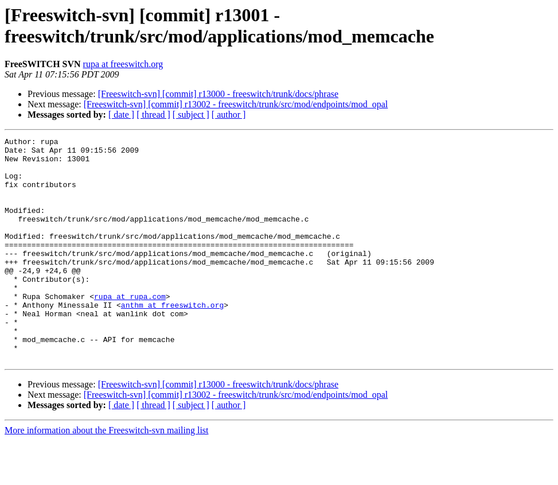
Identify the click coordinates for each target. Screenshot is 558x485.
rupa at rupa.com (130, 329)
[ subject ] (191, 114)
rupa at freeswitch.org (123, 64)
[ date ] (121, 114)
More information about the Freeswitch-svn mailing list (107, 475)
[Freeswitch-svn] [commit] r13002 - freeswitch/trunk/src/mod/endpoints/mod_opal (236, 104)
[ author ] (229, 114)
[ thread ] (153, 114)
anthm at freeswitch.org (172, 339)
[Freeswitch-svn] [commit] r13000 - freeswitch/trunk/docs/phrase (218, 94)
